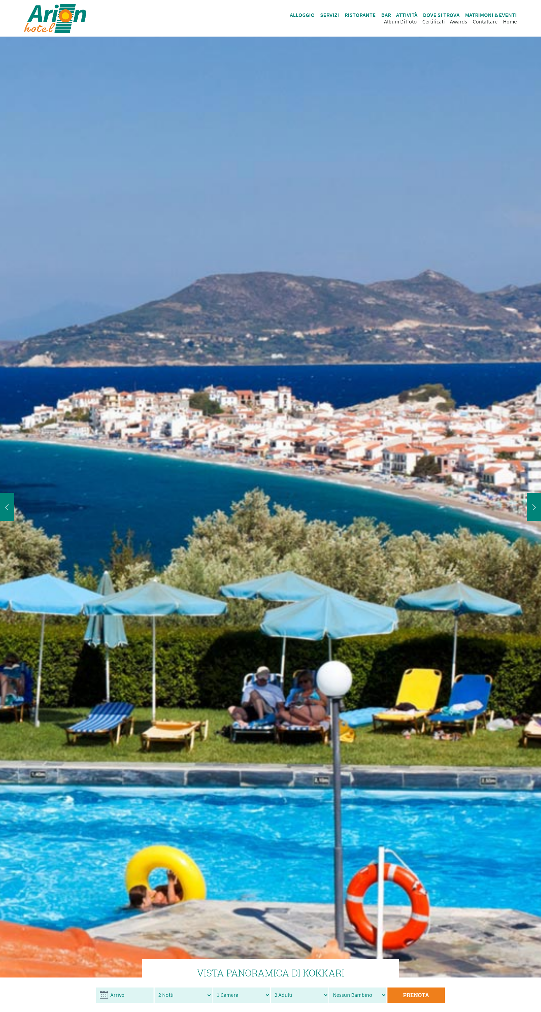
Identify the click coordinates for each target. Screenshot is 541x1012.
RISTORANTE (360, 15)
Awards (458, 21)
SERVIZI (329, 15)
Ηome (510, 21)
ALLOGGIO (302, 15)
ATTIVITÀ (406, 15)
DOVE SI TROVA (441, 15)
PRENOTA (416, 995)
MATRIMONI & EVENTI (491, 15)
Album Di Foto (400, 21)
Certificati (433, 21)
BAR (386, 15)
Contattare (485, 21)
